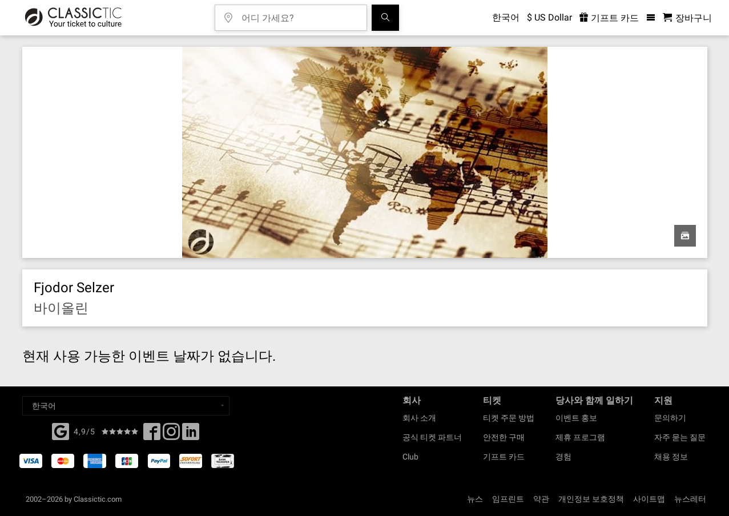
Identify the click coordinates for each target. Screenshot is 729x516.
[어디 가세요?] (299, 14)
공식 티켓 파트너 (432, 437)
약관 (541, 498)
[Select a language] (125, 406)
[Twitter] (171, 435)
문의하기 (670, 417)
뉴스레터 (690, 498)
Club (410, 456)
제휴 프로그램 (580, 437)
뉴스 (475, 498)
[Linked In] (190, 435)
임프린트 (508, 498)
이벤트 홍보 (576, 417)
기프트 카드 (504, 456)
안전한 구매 (504, 437)
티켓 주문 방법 (508, 417)
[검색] (385, 18)
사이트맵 (649, 498)
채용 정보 (671, 456)
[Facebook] (60, 430)
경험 (563, 456)
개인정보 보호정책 (591, 498)
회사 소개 (419, 417)
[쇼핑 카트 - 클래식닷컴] (687, 18)
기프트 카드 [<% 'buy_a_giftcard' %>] (609, 18)
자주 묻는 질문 (680, 437)
